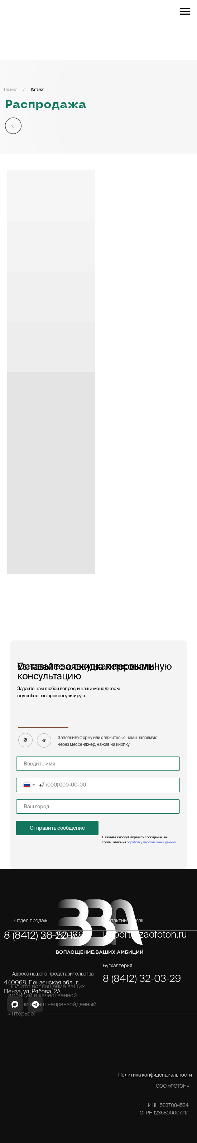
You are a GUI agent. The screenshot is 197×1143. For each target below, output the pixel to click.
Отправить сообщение (57, 828)
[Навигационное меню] (185, 11)
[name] (98, 764)
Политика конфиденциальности (155, 1075)
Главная (10, 89)
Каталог (37, 89)
